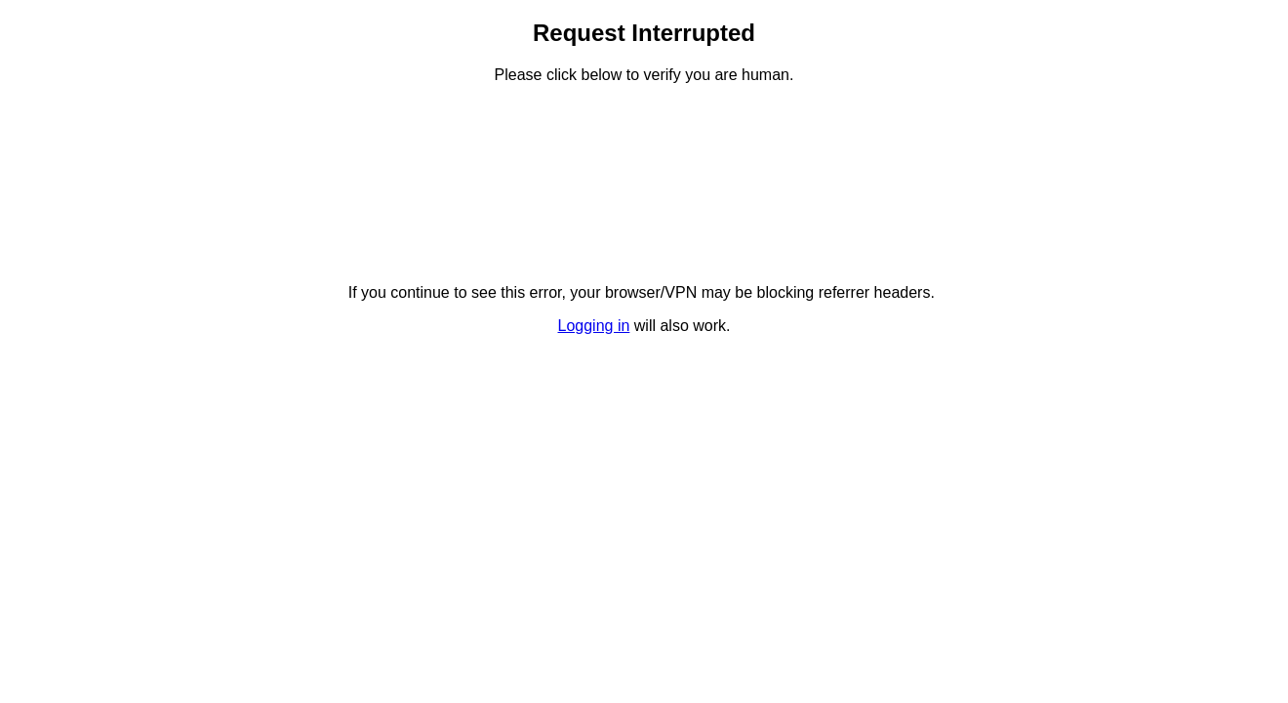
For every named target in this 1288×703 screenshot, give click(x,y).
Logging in (594, 325)
